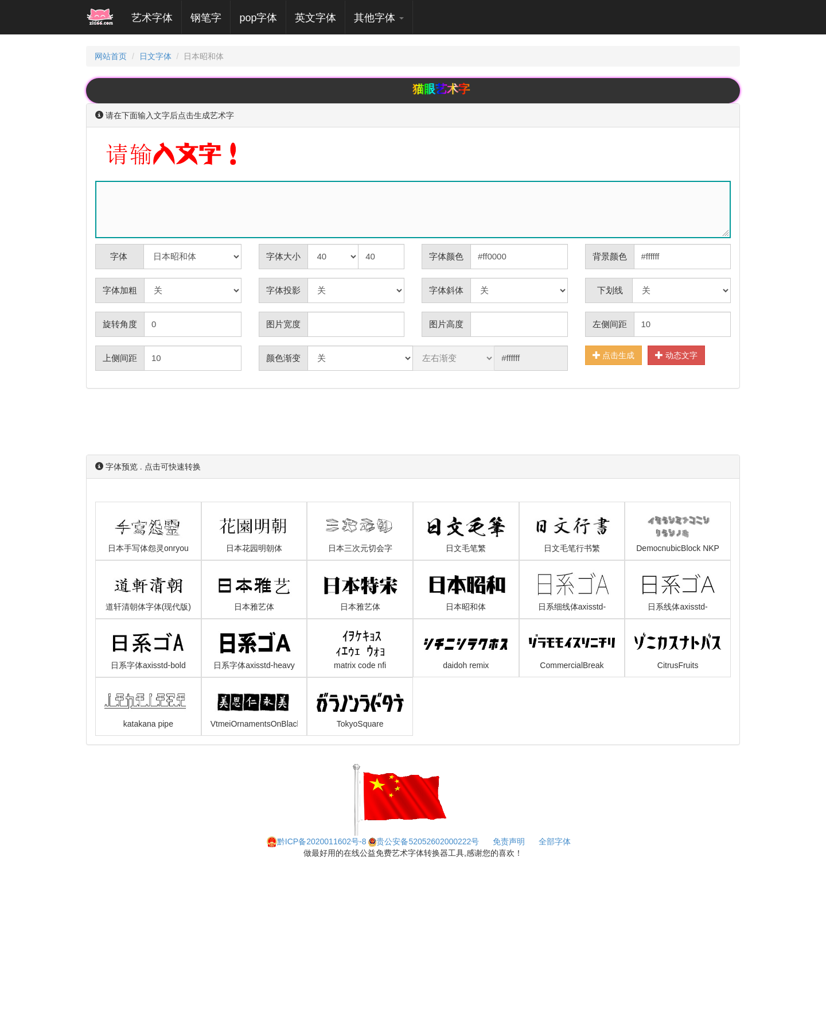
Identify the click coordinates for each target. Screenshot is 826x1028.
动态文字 (676, 355)
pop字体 (258, 18)
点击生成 (614, 355)
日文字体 (155, 56)
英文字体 (315, 18)
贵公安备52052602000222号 (423, 841)
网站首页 (111, 56)
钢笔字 (205, 18)
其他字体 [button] (379, 18)
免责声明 (509, 841)
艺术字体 (156, 17)
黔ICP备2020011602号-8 (317, 841)
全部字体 (555, 841)
